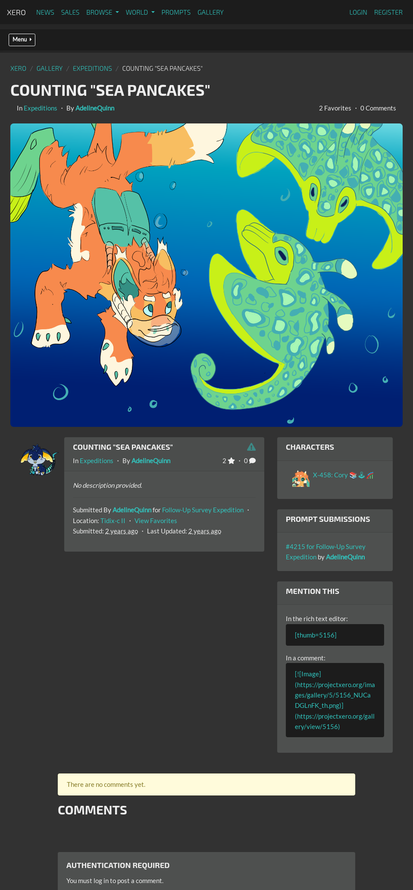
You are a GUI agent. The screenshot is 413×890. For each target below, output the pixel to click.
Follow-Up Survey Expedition (203, 510)
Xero (16, 12)
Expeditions (92, 68)
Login (358, 12)
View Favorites (156, 520)
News (45, 12)
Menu (22, 39)
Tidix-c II (112, 520)
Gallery (210, 12)
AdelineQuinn (94, 108)
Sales (70, 12)
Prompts (176, 12)
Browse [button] (99, 12)
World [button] (138, 12)
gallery (50, 68)
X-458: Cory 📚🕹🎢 (343, 475)
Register (388, 12)
